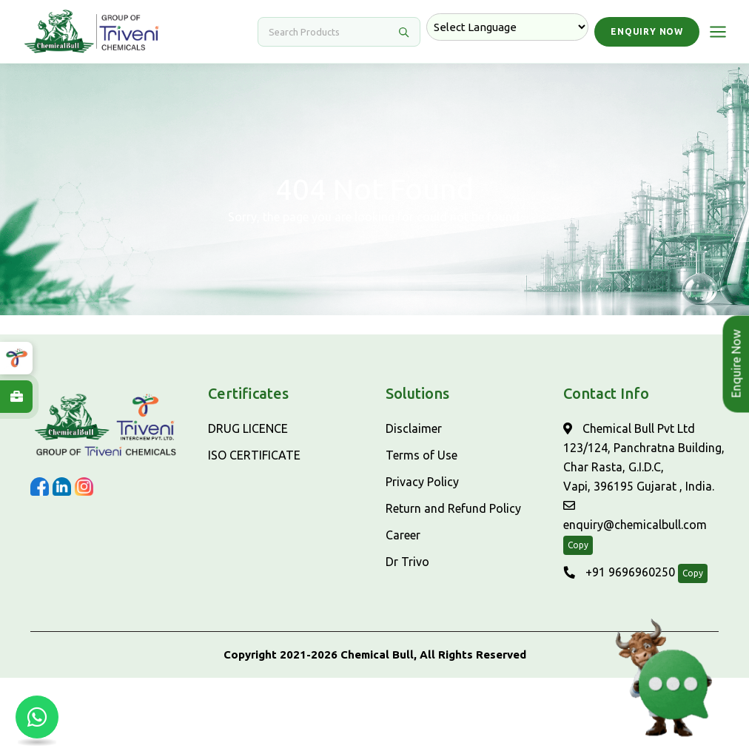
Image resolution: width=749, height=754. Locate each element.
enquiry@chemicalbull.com (635, 515)
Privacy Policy (422, 481)
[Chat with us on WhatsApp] (37, 717)
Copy (578, 545)
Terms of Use (421, 455)
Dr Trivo (407, 561)
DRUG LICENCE (248, 428)
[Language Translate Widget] (507, 27)
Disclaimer (414, 428)
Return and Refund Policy (453, 508)
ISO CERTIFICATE (254, 455)
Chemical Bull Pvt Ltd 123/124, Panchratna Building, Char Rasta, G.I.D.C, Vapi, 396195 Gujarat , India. (644, 457)
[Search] (330, 31)
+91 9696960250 (619, 572)
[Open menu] (717, 31)
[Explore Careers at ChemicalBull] (16, 396)
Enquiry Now (647, 31)
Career (403, 535)
